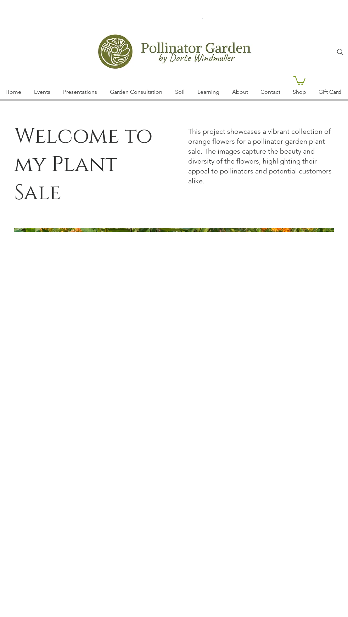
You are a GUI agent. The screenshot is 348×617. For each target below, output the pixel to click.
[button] (299, 80)
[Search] (340, 52)
